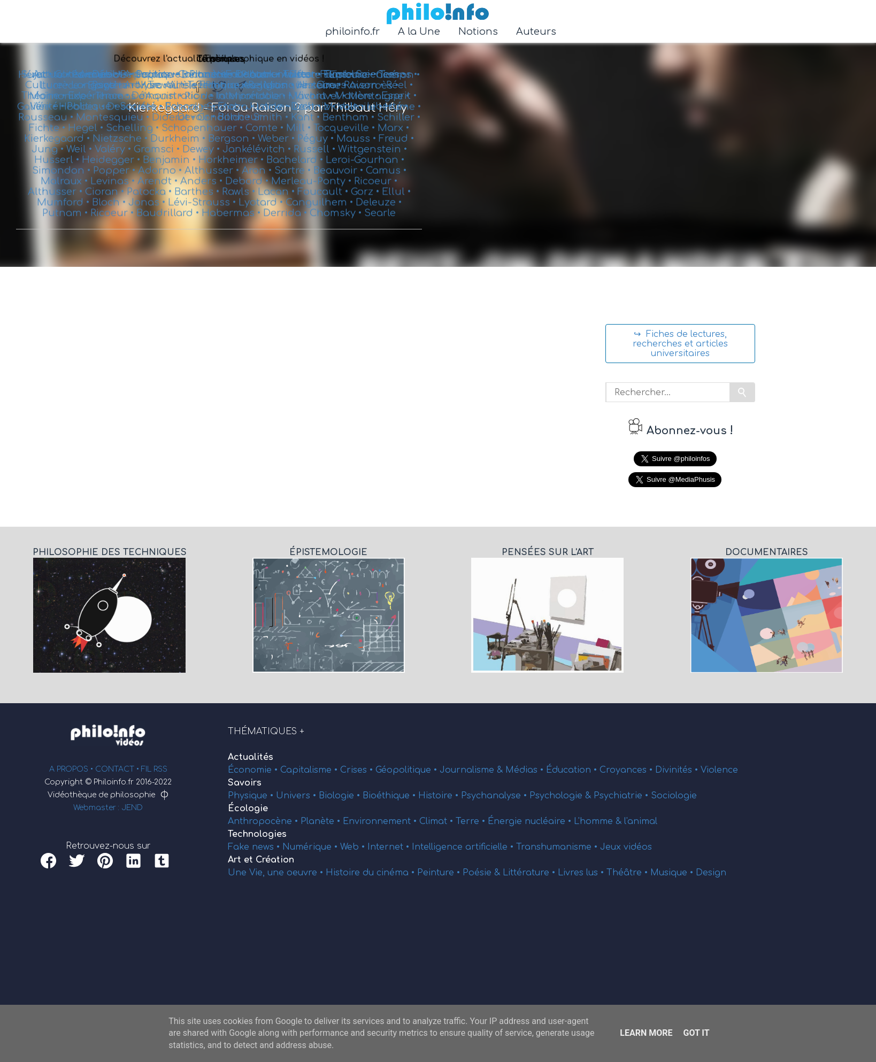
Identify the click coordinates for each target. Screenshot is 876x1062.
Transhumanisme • (558, 847)
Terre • (472, 821)
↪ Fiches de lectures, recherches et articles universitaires (680, 343)
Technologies (257, 834)
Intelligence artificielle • (464, 847)
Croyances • (627, 770)
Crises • (357, 770)
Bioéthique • (390, 796)
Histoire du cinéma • (371, 873)
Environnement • (381, 821)
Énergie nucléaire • (531, 821)
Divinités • (678, 770)
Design (711, 873)
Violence (719, 770)
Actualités (250, 757)
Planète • (322, 821)
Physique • (252, 796)
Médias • (525, 770)
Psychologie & (561, 796)
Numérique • (311, 847)
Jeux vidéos (626, 847)
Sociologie (674, 796)
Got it (696, 1033)
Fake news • (255, 847)
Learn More (646, 1033)
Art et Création (261, 860)
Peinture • (440, 873)
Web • (353, 847)
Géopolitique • (407, 770)
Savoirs (245, 783)
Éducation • (573, 770)
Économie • (254, 770)
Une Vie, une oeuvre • (277, 873)
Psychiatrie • (622, 796)
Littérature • (530, 873)
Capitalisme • (310, 770)
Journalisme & (472, 770)
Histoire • (439, 796)
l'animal (640, 821)
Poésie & (483, 873)
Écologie (248, 808)
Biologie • (341, 796)
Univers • (297, 796)
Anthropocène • (264, 821)
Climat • (437, 821)
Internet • (389, 847)
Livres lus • (582, 873)
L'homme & (599, 821)
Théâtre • (628, 873)
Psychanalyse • (495, 796)
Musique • (673, 873)
